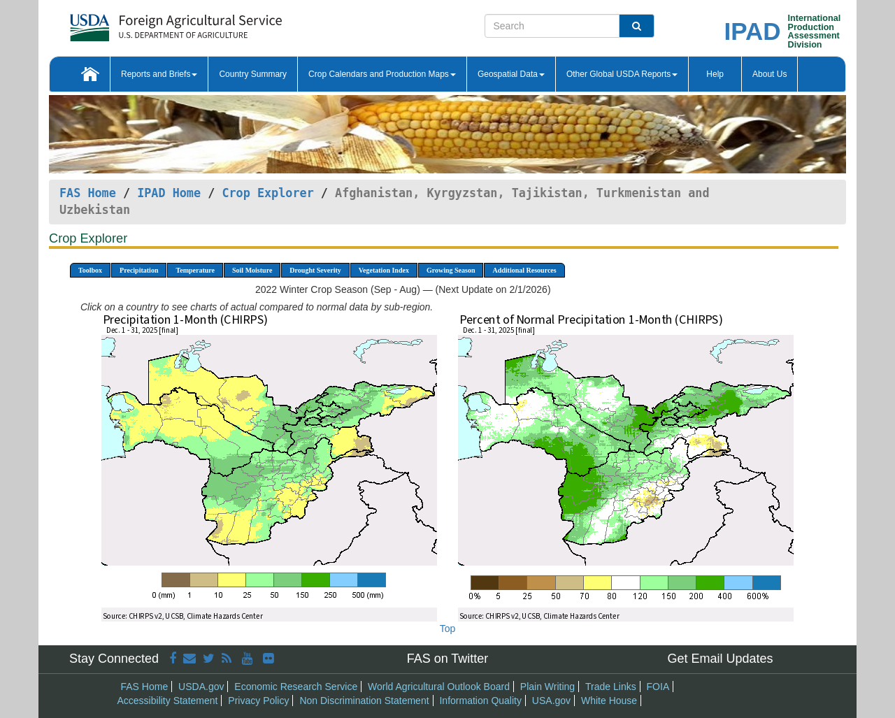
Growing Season (451, 270)
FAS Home (87, 193)
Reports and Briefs (159, 74)
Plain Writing (547, 686)
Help (715, 74)
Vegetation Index (384, 270)
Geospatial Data (511, 74)
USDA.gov (201, 686)
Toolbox (90, 270)
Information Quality (480, 700)
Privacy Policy (258, 700)
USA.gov (551, 700)
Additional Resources (524, 270)
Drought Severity (315, 270)
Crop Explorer (267, 193)
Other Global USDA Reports (622, 74)
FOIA (658, 686)
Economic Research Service (295, 686)
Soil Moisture (252, 270)
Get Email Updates (720, 659)
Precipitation (139, 270)
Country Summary (253, 74)
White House (609, 700)
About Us (769, 74)
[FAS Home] (141, 22)
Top (448, 628)
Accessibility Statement (167, 700)
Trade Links (610, 686)
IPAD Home (169, 193)
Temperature (195, 270)
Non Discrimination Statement (364, 700)
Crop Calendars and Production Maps (382, 74)
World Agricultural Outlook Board (439, 686)
